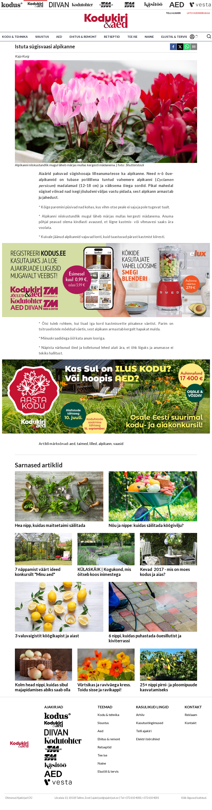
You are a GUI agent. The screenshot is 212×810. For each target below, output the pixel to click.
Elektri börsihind (148, 739)
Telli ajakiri (173, 13)
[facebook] (173, 47)
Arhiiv (140, 715)
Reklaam (191, 715)
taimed (82, 443)
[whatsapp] (187, 47)
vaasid (118, 443)
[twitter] (180, 47)
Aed (59, 36)
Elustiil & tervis (174, 36)
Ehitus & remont (83, 36)
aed (72, 443)
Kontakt (190, 723)
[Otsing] (209, 36)
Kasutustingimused (149, 723)
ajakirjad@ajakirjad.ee (105, 797)
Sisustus (42, 36)
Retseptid (112, 36)
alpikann (105, 443)
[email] (193, 47)
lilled (93, 443)
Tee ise (132, 36)
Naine (149, 36)
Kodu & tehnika (15, 36)
